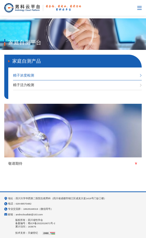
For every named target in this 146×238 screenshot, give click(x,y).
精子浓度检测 (23, 75)
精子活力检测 (23, 85)
